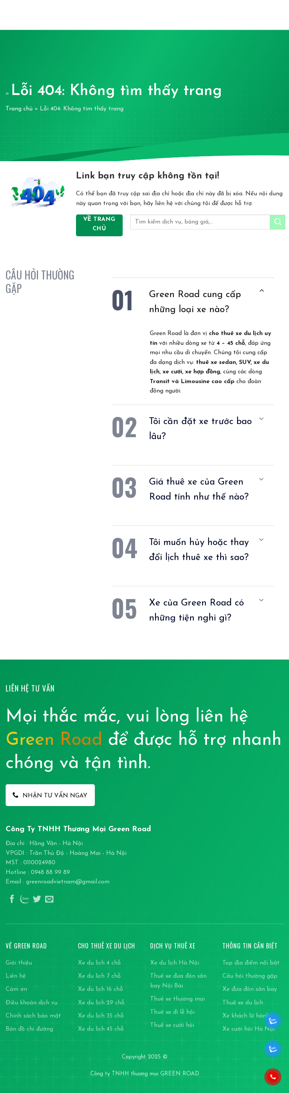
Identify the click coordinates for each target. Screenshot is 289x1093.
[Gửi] (277, 222)
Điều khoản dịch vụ (32, 1003)
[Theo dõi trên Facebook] (12, 899)
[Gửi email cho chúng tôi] (49, 899)
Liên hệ (16, 976)
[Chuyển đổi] (261, 290)
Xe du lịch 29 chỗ (101, 1003)
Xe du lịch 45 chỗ (101, 1029)
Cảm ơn (16, 989)
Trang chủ (19, 109)
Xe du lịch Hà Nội (174, 963)
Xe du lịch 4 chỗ (99, 963)
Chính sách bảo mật (33, 1016)
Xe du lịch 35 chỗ (101, 1016)
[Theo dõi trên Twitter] (37, 899)
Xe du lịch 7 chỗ (99, 976)
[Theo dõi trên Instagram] (24, 899)
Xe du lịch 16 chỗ (100, 989)
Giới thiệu (19, 963)
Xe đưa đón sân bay (249, 989)
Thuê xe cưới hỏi (172, 1025)
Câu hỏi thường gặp (249, 976)
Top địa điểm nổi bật (251, 963)
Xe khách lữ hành (245, 1016)
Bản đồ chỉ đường (29, 1029)
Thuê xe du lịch (242, 1003)
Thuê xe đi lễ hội (172, 1012)
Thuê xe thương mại (177, 999)
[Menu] (278, 15)
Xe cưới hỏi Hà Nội (248, 1029)
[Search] (266, 15)
